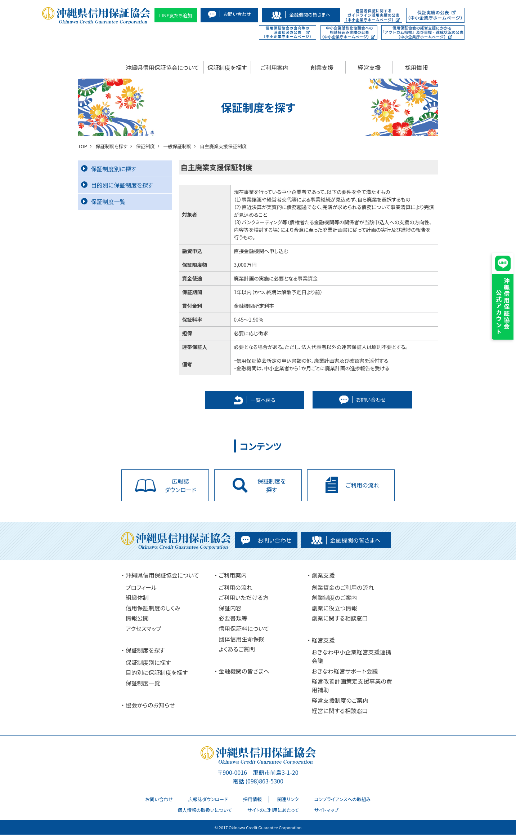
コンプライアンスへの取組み (342, 799)
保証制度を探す (227, 67)
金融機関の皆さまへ (244, 671)
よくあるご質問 (237, 649)
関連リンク (288, 799)
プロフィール (141, 587)
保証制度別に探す (108, 168)
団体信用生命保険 (242, 639)
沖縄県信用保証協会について (162, 67)
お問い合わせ (159, 799)
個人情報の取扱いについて (205, 810)
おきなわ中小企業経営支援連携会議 (351, 656)
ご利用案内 (274, 67)
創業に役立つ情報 (334, 608)
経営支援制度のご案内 (339, 700)
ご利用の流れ (235, 587)
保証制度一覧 (103, 201)
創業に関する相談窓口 (339, 618)
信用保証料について (244, 628)
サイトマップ (326, 810)
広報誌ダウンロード (208, 799)
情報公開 (137, 618)
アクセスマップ (143, 628)
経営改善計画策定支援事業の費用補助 (351, 686)
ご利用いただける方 (244, 597)
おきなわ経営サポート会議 (344, 671)
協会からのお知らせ (150, 705)
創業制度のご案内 (334, 597)
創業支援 (321, 67)
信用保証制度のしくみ (153, 608)
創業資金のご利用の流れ (342, 587)
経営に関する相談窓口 (339, 711)
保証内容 (230, 608)
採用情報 (416, 67)
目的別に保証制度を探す (117, 185)
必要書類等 (233, 618)
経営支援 (369, 67)
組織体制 (137, 597)
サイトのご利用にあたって (273, 810)
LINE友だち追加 (175, 15)
